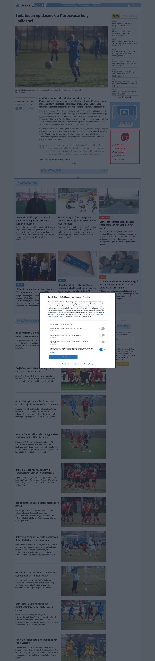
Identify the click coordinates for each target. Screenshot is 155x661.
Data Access (77, 364)
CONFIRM (63, 357)
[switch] (102, 328)
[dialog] (77, 330)
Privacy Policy (88, 364)
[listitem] (77, 324)
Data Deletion (66, 364)
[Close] (112, 297)
